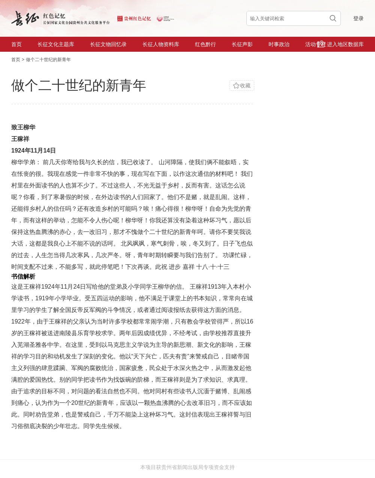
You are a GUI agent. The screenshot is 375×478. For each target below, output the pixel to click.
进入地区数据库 (340, 44)
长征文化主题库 (56, 44)
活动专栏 (315, 44)
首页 (16, 44)
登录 (358, 18)
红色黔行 (205, 44)
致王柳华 (23, 127)
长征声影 (242, 44)
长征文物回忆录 (108, 44)
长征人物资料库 (160, 44)
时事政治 (279, 44)
